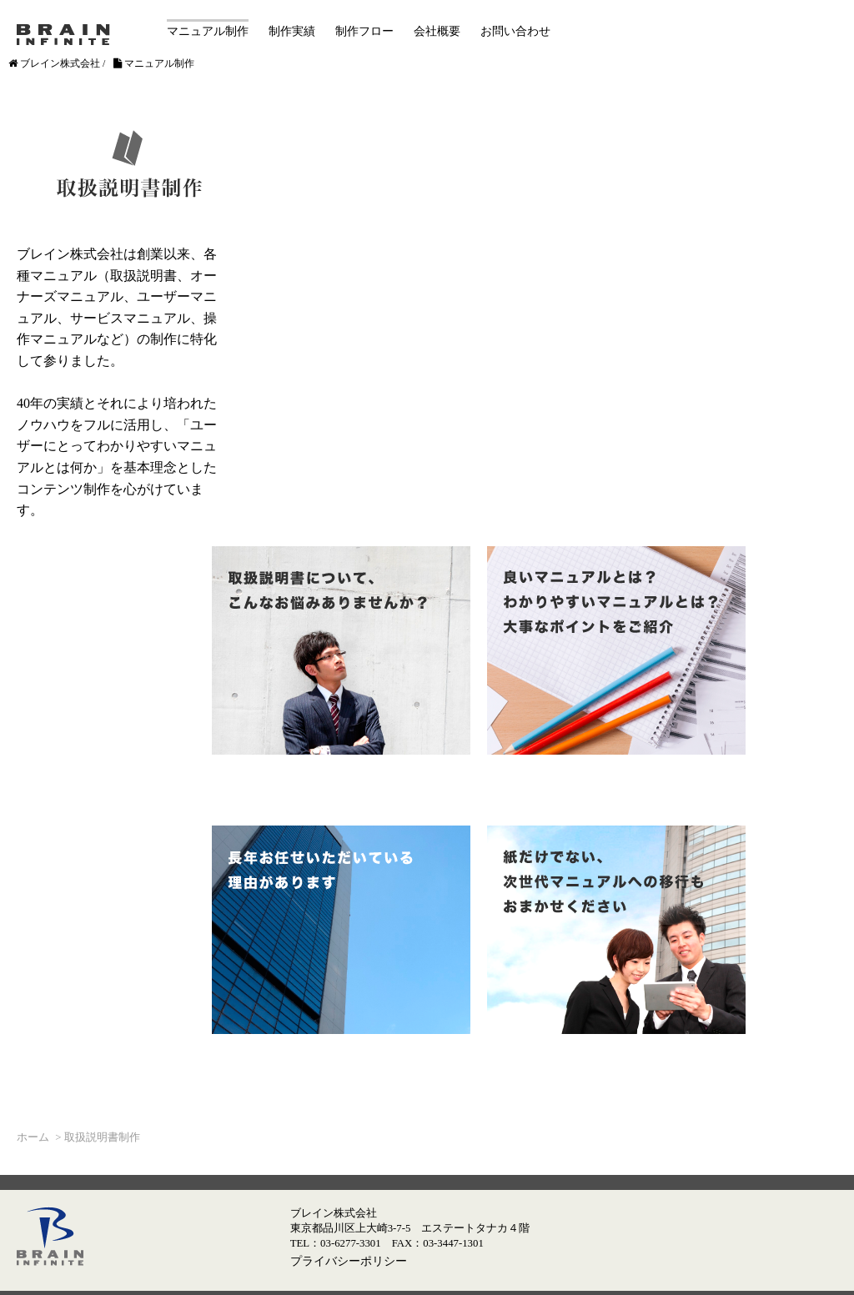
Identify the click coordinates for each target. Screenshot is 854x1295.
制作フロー (364, 31)
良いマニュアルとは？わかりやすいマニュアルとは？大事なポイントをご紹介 (616, 650)
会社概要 (437, 31)
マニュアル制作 (208, 31)
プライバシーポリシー (348, 1260)
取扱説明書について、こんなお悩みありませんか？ (341, 650)
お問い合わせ (515, 31)
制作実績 (292, 31)
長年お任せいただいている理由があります (341, 930)
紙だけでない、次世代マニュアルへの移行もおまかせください (616, 930)
